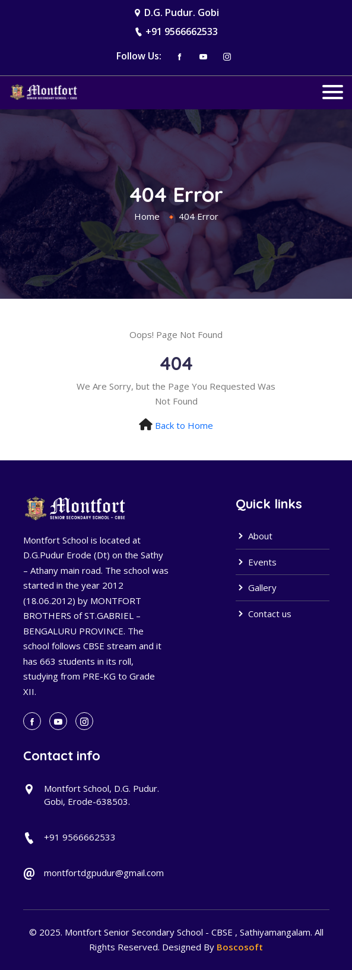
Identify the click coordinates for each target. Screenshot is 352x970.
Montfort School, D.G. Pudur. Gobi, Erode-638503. (101, 795)
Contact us (263, 614)
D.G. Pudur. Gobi (181, 12)
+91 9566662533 (181, 31)
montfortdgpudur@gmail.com (104, 873)
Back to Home (184, 425)
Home (147, 216)
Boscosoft (240, 947)
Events (256, 562)
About (254, 536)
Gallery (256, 587)
